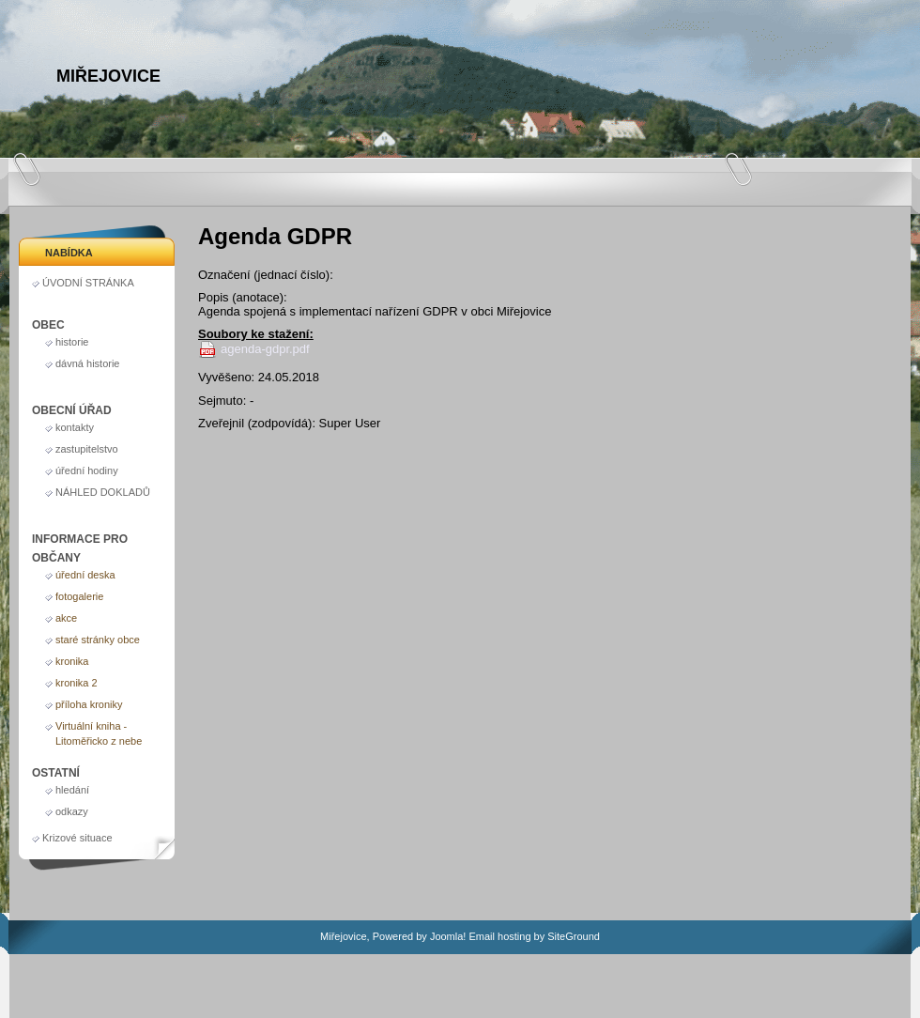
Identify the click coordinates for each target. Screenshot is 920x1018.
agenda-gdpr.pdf (265, 349)
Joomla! (448, 936)
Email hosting (499, 936)
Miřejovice (108, 76)
